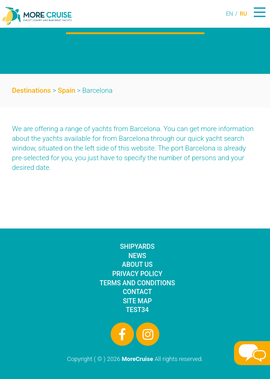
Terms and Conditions (137, 283)
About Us (137, 264)
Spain (66, 90)
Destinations (31, 90)
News (137, 255)
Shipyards (137, 246)
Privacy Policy (137, 273)
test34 (137, 309)
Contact (137, 291)
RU (243, 14)
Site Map (137, 301)
